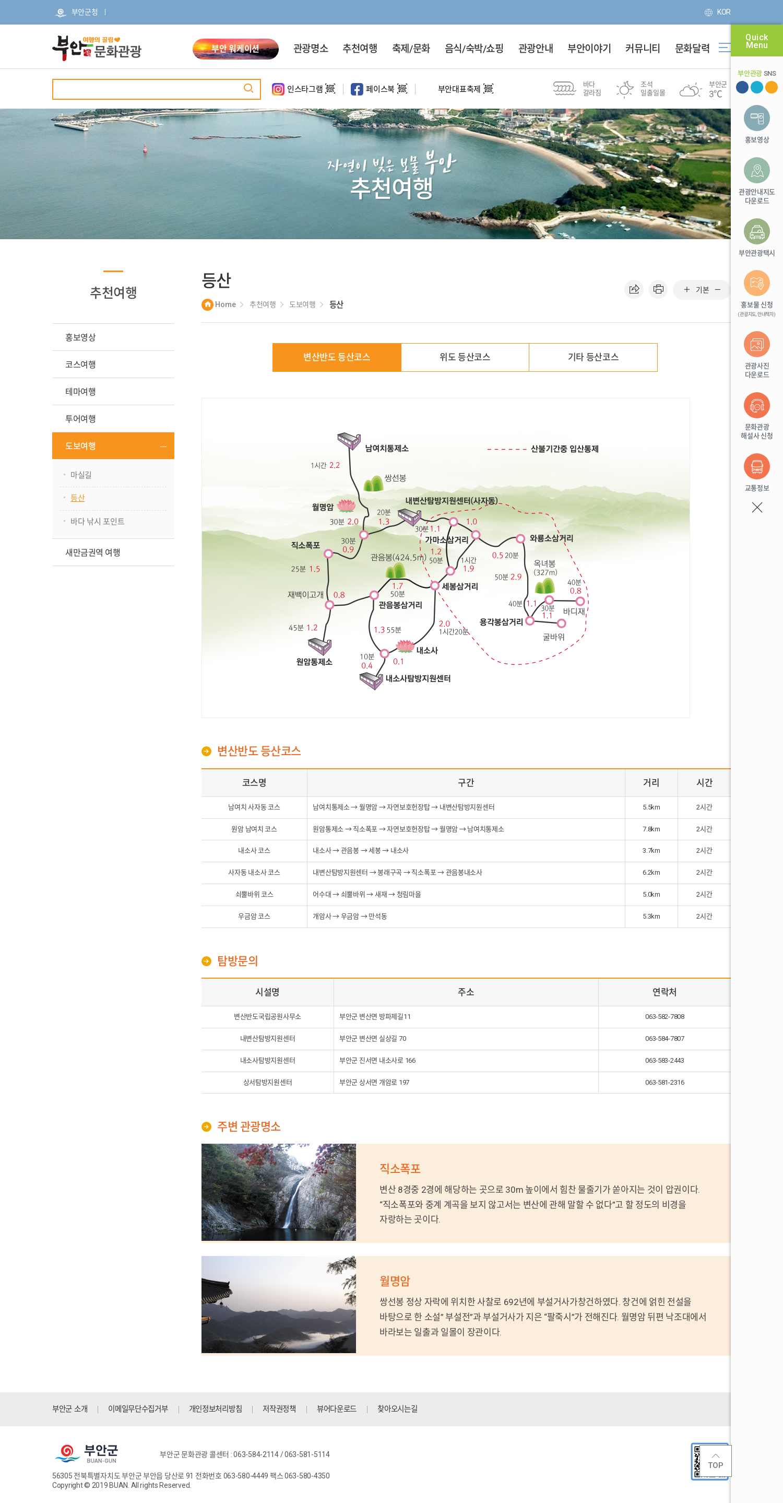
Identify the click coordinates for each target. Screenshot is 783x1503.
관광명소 (310, 49)
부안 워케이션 (235, 49)
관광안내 (535, 49)
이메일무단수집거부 (143, 1409)
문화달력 (692, 49)
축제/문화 (411, 49)
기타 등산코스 (593, 357)
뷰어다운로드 (352, 1409)
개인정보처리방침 (225, 1409)
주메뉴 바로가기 (0, 0)
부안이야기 (589, 49)
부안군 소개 (71, 1409)
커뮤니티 (642, 49)
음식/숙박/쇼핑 (474, 49)
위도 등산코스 (465, 357)
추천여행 (359, 49)
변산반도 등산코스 (337, 357)
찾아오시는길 (416, 1409)
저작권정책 (292, 1409)
